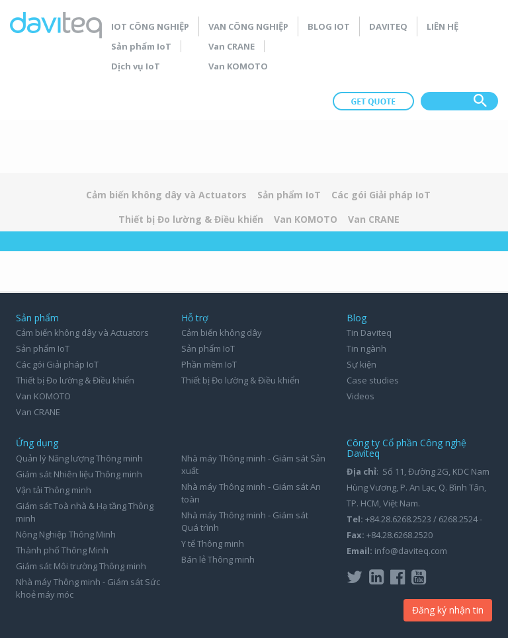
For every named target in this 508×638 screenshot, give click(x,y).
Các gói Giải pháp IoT (381, 194)
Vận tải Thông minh (53, 490)
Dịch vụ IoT (135, 66)
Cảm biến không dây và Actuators (166, 194)
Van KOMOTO (238, 66)
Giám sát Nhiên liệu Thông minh (79, 474)
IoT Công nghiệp (150, 26)
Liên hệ (442, 26)
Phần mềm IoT (209, 364)
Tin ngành (366, 348)
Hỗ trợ (194, 317)
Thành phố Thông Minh (62, 550)
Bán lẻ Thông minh (218, 559)
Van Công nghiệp (248, 26)
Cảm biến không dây (221, 333)
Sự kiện (361, 364)
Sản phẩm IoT (141, 46)
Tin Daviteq (369, 333)
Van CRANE (231, 46)
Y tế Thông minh (212, 543)
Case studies (373, 380)
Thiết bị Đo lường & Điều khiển (190, 219)
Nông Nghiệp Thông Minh (66, 534)
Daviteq (388, 26)
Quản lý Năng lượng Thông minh (79, 458)
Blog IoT (329, 26)
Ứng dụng (37, 442)
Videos (360, 396)
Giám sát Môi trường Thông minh (81, 566)
